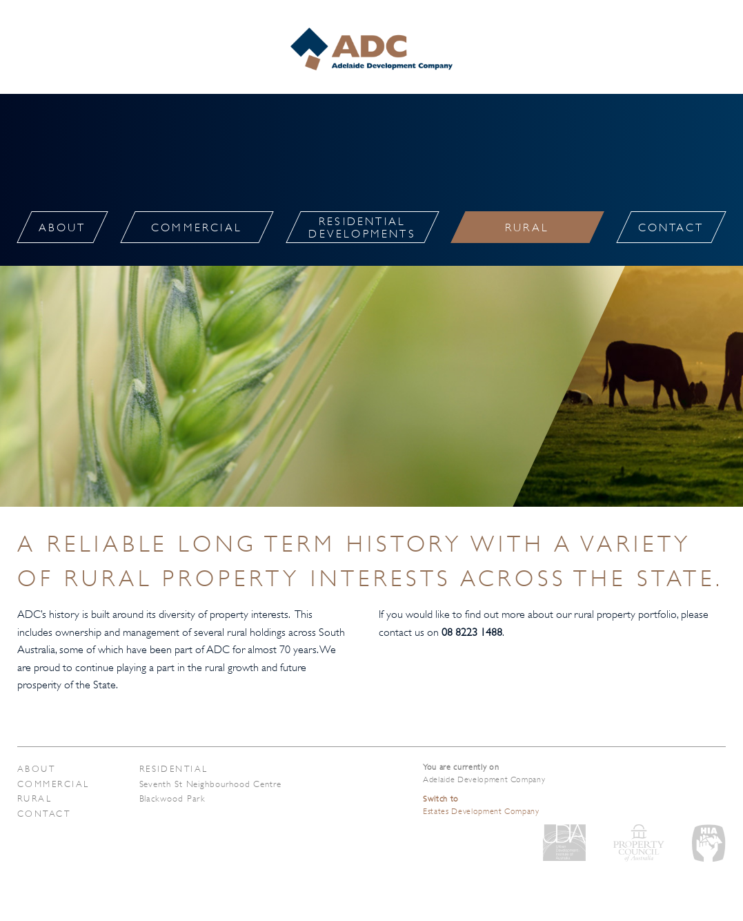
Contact (43, 813)
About (36, 769)
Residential (173, 769)
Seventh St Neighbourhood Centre (210, 784)
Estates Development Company (481, 805)
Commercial (53, 784)
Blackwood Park (172, 798)
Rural (34, 798)
